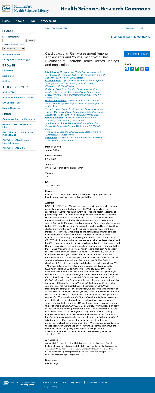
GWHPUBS (56, 28)
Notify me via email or (16, 59)
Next (141, 28)
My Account (76, 382)
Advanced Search (11, 54)
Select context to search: (13, 44)
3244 (65, 28)
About (56, 382)
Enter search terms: (11, 36)
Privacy (45, 387)
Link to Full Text (137, 54)
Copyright (54, 387)
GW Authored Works (130, 37)
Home (47, 28)
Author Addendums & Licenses (18, 97)
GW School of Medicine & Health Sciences (15, 141)
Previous (130, 28)
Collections (8, 70)
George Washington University (18, 119)
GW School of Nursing (13, 148)
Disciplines (8, 75)
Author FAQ (8, 92)
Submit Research (11, 108)
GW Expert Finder (11, 102)
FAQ (65, 382)
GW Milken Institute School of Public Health (18, 133)
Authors (6, 81)
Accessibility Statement (97, 382)
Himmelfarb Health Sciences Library (17, 125)
